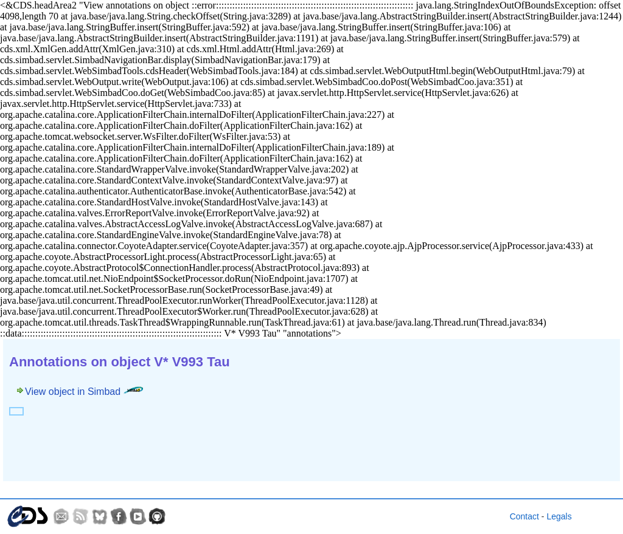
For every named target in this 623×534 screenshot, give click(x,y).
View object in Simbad (84, 391)
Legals (558, 516)
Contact (524, 516)
